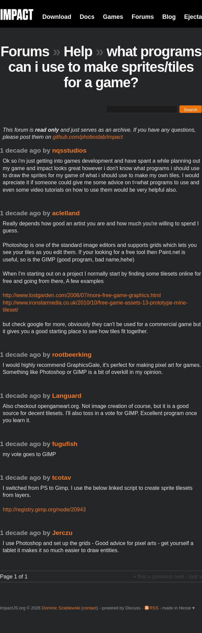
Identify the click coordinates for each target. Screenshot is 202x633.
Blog (169, 16)
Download (56, 16)
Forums (143, 16)
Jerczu (62, 532)
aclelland (66, 213)
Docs (87, 16)
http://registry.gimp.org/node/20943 (44, 509)
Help (78, 51)
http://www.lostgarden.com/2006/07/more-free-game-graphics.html (82, 295)
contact (90, 607)
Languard (66, 395)
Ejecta (193, 16)
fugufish (65, 443)
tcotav (61, 477)
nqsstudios (69, 150)
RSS (153, 607)
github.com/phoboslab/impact (88, 137)
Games (113, 16)
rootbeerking (72, 354)
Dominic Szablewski (61, 607)
